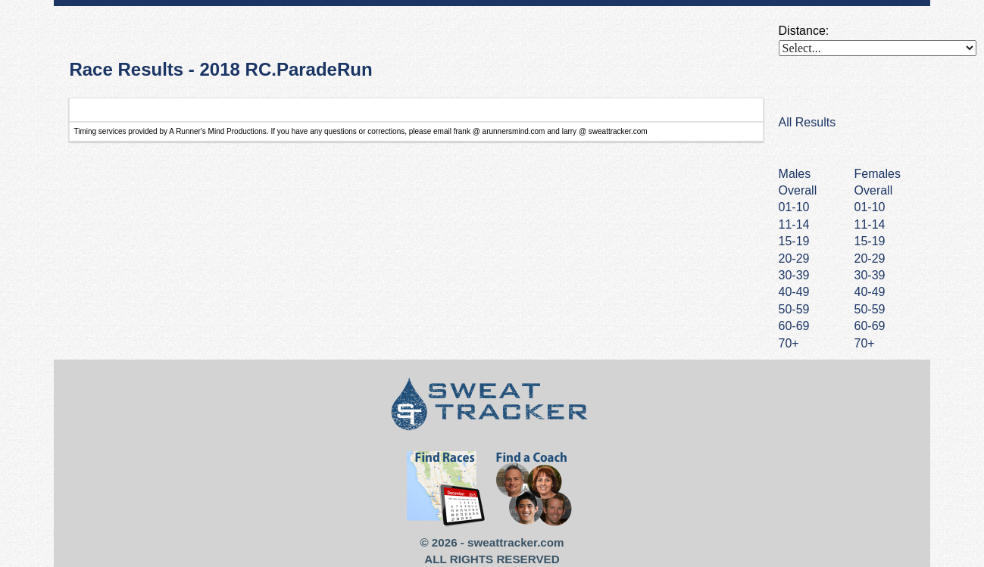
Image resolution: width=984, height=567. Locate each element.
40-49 (870, 291)
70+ (864, 343)
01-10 (870, 207)
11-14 (870, 224)
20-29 (870, 258)
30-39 (870, 275)
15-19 (870, 241)
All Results (807, 122)
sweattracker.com (515, 542)
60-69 (870, 325)
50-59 (870, 309)
